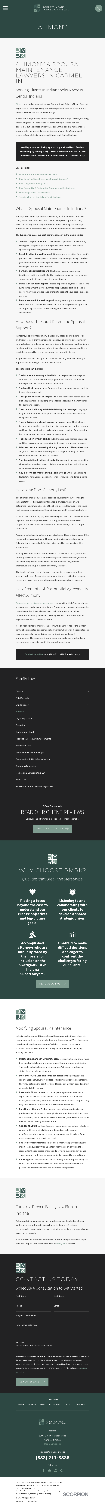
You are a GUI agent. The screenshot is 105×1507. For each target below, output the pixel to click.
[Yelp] (61, 1471)
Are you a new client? (26, 1316)
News (42, 1405)
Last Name (59, 1296)
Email (56, 1306)
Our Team (31, 1405)
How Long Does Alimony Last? (33, 183)
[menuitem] (51, 691)
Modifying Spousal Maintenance (34, 192)
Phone (19, 1306)
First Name (21, 1296)
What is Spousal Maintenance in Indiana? (38, 174)
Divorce (19, 104)
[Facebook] (43, 1471)
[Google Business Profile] (49, 1471)
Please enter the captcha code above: (34, 1346)
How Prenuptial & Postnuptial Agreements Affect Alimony (47, 188)
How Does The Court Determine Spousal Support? (43, 179)
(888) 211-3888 (52, 1458)
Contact (68, 1405)
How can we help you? (26, 1325)
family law (61, 1243)
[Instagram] (55, 1471)
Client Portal (81, 1405)
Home (21, 1405)
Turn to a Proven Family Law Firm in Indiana (39, 197)
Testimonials (54, 1405)
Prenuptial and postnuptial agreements (35, 603)
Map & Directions (52, 1445)
